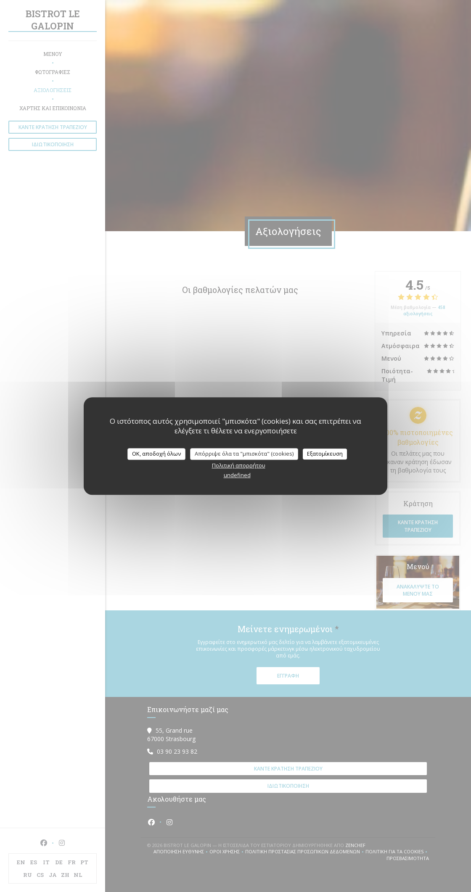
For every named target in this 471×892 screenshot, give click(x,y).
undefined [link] (237, 475)
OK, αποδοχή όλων (156, 453)
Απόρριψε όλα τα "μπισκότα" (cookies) (244, 453)
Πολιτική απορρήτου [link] (238, 465)
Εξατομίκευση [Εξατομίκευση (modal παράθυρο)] (325, 453)
